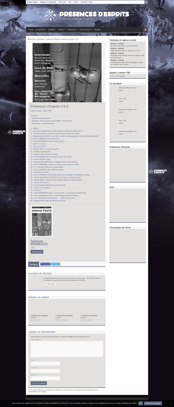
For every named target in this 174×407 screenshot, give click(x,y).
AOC (112, 76)
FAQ (69, 2)
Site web (33, 375)
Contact (75, 2)
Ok (141, 403)
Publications (72, 30)
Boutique (97, 30)
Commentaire (36, 339)
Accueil (30, 30)
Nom (33, 360)
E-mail (33, 368)
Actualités (51, 30)
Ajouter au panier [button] (37, 252)
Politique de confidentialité (48, 2)
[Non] (171, 403)
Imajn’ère (114, 51)
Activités (61, 30)
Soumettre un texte (86, 2)
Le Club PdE (40, 30)
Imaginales (114, 55)
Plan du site (62, 2)
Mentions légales (32, 2)
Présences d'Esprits (52, 39)
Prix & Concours (85, 30)
